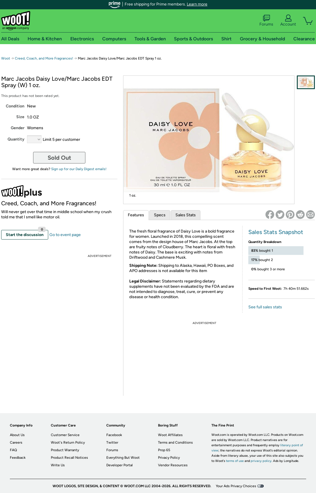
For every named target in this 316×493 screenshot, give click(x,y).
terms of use (235, 461)
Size (20, 116)
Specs (160, 215)
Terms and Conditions (175, 442)
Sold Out (59, 157)
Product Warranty (65, 450)
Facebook (114, 435)
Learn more (197, 4)
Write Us (58, 465)
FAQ (13, 450)
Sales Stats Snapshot (275, 231)
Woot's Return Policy (68, 442)
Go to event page (65, 234)
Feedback (18, 458)
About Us (17, 435)
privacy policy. (261, 461)
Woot (5, 58)
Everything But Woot (123, 458)
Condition (15, 106)
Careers (16, 442)
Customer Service (65, 435)
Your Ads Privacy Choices (236, 486)
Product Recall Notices (69, 458)
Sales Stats (185, 215)
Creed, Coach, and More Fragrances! (44, 58)
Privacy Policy (169, 458)
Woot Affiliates (170, 435)
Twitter (112, 442)
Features (136, 215)
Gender (17, 127)
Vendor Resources (173, 465)
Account (288, 21)
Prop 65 (164, 450)
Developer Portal (119, 465)
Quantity (16, 139)
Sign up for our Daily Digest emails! (79, 169)
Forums (266, 21)
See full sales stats (265, 307)
